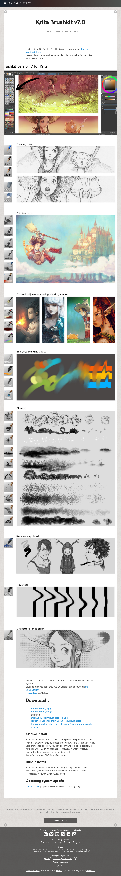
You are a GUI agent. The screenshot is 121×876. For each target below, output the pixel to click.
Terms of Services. (33, 871)
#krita (55, 812)
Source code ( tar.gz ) (42, 711)
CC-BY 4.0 (54, 809)
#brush (49, 812)
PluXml (59, 871)
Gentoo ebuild (33, 786)
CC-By (47, 859)
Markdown (76, 812)
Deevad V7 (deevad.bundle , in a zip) (50, 718)
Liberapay (56, 842)
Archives (60, 865)
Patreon (45, 842)
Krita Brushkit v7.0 (23, 809)
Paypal (77, 842)
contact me (90, 871)
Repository (31, 693)
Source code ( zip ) (41, 708)
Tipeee (67, 842)
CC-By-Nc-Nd (67, 859)
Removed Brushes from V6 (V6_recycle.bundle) (56, 721)
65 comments (60, 820)
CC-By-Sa (56, 859)
